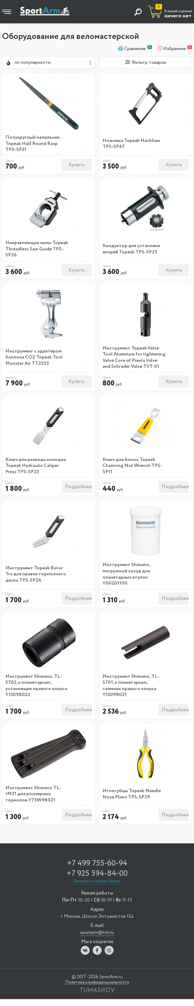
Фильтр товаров (145, 62)
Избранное (175, 48)
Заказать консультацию (97, 888)
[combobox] (48, 62)
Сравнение (135, 48)
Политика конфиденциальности (97, 989)
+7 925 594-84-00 (97, 880)
